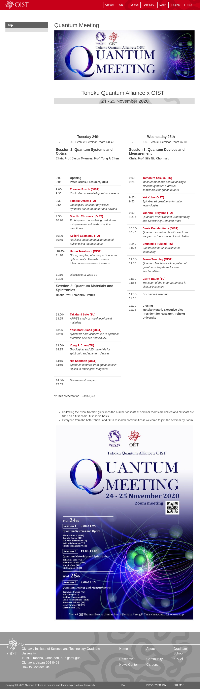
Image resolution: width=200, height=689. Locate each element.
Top (10, 25)
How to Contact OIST (37, 667)
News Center (128, 664)
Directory (149, 4)
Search (134, 4)
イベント (178, 659)
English (175, 5)
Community (154, 659)
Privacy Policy (156, 685)
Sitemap (178, 685)
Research (126, 659)
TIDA (122, 685)
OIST (122, 4)
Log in (163, 4)
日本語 (188, 4)
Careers (152, 664)
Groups (109, 4)
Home (123, 648)
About (150, 648)
